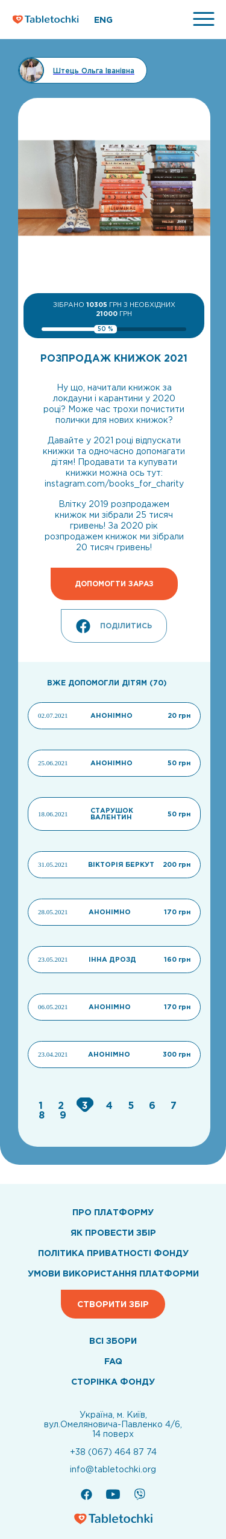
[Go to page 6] (154, 1105)
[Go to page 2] (62, 1105)
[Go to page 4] (111, 1105)
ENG (103, 20)
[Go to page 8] (43, 1114)
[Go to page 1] (42, 1105)
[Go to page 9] (63, 1114)
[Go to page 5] (132, 1105)
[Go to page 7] (174, 1105)
